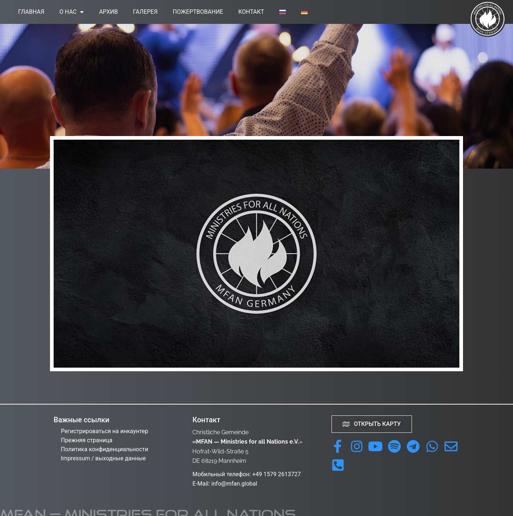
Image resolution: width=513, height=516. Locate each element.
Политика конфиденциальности (104, 449)
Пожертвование (198, 11)
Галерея (145, 11)
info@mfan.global (234, 483)
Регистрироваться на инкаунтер (104, 431)
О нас (71, 11)
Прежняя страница (86, 440)
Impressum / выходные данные (103, 458)
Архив (108, 11)
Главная (31, 11)
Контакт (251, 11)
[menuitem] (282, 12)
